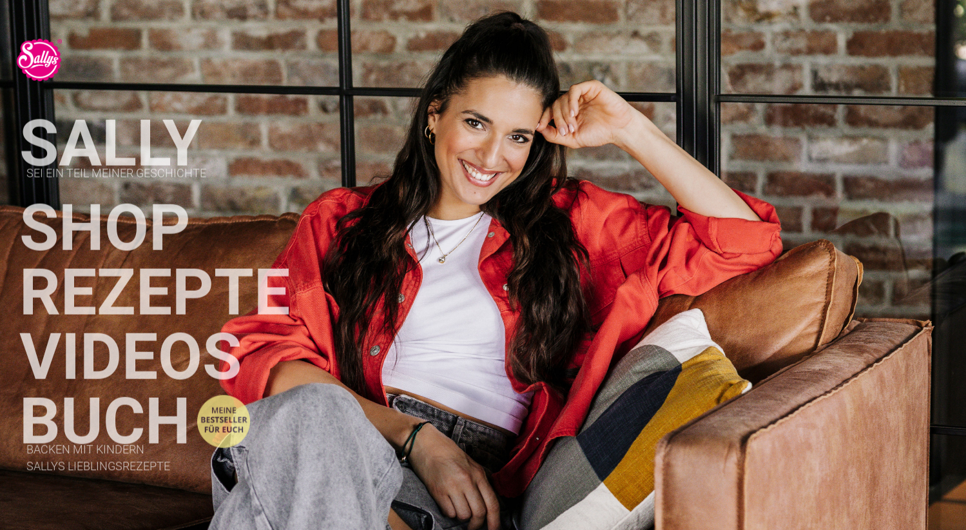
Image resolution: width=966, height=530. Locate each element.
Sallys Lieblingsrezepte (98, 469)
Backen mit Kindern (85, 452)
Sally (110, 158)
